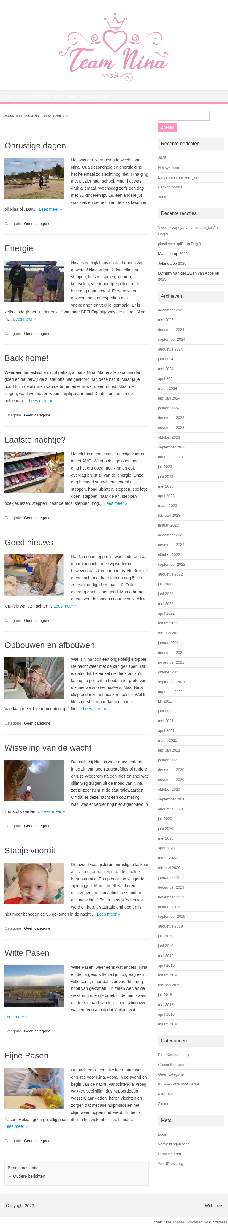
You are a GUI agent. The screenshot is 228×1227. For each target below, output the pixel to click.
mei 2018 (165, 1004)
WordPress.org (170, 1163)
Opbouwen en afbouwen (49, 645)
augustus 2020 (170, 809)
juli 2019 (165, 936)
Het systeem (168, 167)
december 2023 (171, 418)
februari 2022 (169, 633)
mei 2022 (165, 603)
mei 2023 (165, 486)
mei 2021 (165, 721)
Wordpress (218, 1222)
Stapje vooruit (29, 850)
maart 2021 (167, 740)
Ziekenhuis (167, 1103)
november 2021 (171, 662)
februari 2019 (169, 985)
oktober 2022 (169, 554)
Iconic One (162, 1222)
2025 (162, 158)
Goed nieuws (28, 542)
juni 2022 (165, 594)
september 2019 (171, 916)
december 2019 (171, 887)
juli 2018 (165, 995)
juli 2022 (165, 584)
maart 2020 (167, 858)
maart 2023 (167, 505)
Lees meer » (50, 209)
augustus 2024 (170, 349)
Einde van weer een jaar (178, 177)
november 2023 (171, 427)
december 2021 (171, 652)
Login (162, 1134)
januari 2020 (168, 877)
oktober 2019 (169, 907)
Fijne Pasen (26, 1055)
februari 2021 (169, 750)
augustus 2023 (170, 457)
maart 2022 (167, 623)
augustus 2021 (170, 691)
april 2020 (166, 848)
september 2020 (171, 799)
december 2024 (171, 329)
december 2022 (171, 535)
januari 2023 (168, 525)
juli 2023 (165, 467)
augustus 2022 (170, 574)
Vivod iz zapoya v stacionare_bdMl (187, 227)
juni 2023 (165, 476)
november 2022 (171, 545)
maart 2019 (167, 975)
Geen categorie (37, 223)
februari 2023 (169, 515)
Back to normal (170, 187)
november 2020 (171, 779)
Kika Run (165, 1094)
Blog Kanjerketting (40, 96)
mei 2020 (165, 838)
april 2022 (166, 613)
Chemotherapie (171, 1064)
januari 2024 (168, 408)
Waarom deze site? (89, 96)
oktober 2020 (169, 789)
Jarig (162, 197)
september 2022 (171, 564)
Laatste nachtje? (35, 439)
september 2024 (171, 339)
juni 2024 (165, 359)
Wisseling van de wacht (47, 747)
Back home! (26, 358)
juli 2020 (165, 819)
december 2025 (171, 310)
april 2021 (166, 730)
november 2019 (171, 897)
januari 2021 (168, 760)
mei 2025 (165, 320)
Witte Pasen (26, 952)
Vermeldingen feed (173, 1144)
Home (7, 96)
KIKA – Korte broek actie (178, 1084)
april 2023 (166, 496)
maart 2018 (167, 1024)
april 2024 (166, 378)
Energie (18, 248)
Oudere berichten (26, 1176)
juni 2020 (165, 828)
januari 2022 (168, 643)
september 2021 (171, 682)
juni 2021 (165, 711)
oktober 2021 (169, 672)
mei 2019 (165, 955)
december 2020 (171, 770)
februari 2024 (169, 398)
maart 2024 (167, 388)
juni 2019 (165, 946)
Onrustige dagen (35, 145)
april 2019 (166, 965)
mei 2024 (165, 369)
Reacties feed (169, 1154)
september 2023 (171, 447)
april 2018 (166, 1014)
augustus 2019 (170, 926)
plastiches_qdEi (171, 244)
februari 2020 (169, 867)
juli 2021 (165, 701)
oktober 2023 (169, 437)
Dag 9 (163, 234)
